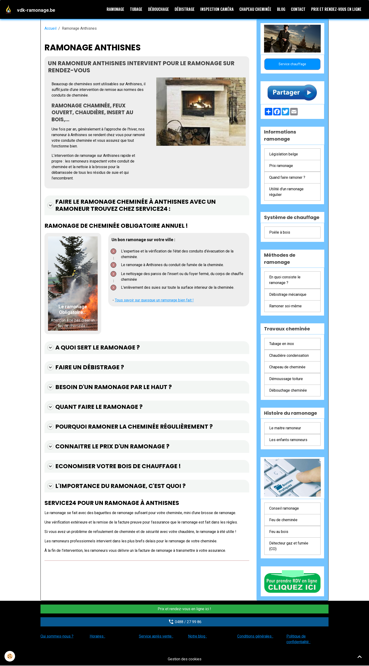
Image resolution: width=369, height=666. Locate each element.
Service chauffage (292, 64)
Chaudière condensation (289, 355)
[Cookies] (10, 656)
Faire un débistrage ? (85, 367)
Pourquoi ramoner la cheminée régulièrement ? (129, 426)
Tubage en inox (281, 344)
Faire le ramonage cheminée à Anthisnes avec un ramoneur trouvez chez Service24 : (130, 206)
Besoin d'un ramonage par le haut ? (108, 387)
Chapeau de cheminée (287, 367)
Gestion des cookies (185, 659)
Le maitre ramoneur (285, 428)
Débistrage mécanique (287, 294)
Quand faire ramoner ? (287, 177)
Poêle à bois (279, 232)
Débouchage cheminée (288, 390)
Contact (298, 9)
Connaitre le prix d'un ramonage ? (107, 446)
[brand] (30, 9)
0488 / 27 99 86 (184, 622)
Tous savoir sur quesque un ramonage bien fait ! (154, 300)
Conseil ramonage (284, 508)
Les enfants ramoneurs (288, 440)
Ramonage (115, 9)
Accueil (50, 28)
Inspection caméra (217, 9)
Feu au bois (278, 532)
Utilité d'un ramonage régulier (286, 192)
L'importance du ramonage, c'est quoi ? (115, 485)
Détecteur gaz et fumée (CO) (288, 546)
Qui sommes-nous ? (57, 636)
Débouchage (158, 9)
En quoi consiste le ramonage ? (285, 280)
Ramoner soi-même (285, 306)
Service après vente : (156, 636)
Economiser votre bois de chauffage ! (113, 466)
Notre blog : (197, 636)
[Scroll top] (359, 656)
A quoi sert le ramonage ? (93, 348)
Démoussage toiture (286, 379)
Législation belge (283, 154)
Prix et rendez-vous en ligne (336, 9)
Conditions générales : (255, 636)
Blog (281, 9)
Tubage (136, 9)
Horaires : (97, 636)
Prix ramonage (281, 166)
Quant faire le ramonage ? (94, 406)
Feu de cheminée (283, 520)
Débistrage (185, 9)
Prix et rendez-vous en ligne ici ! (184, 609)
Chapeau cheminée (255, 9)
